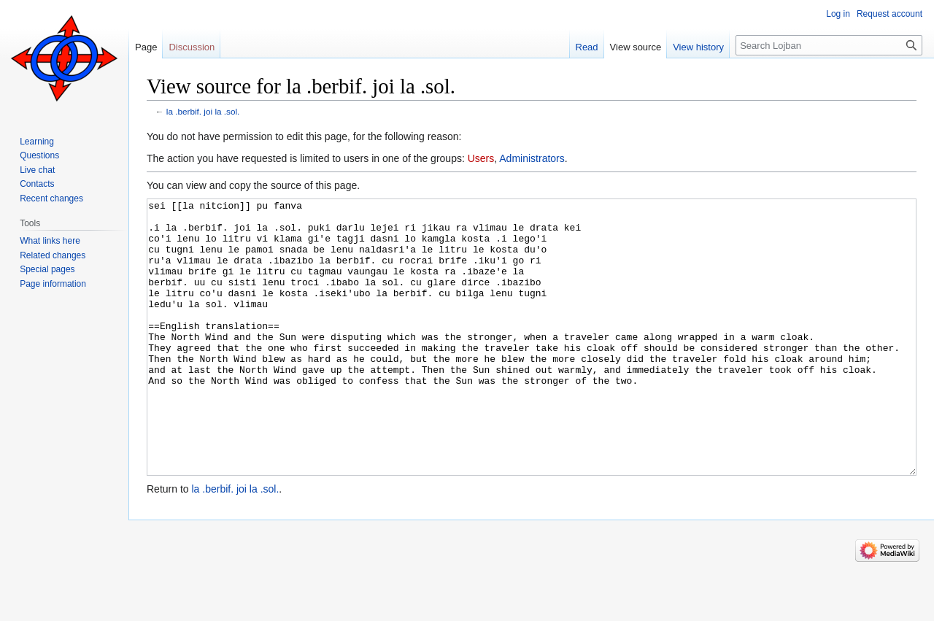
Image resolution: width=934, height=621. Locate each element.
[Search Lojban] (829, 45)
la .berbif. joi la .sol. (203, 111)
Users (481, 158)
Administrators (531, 158)
